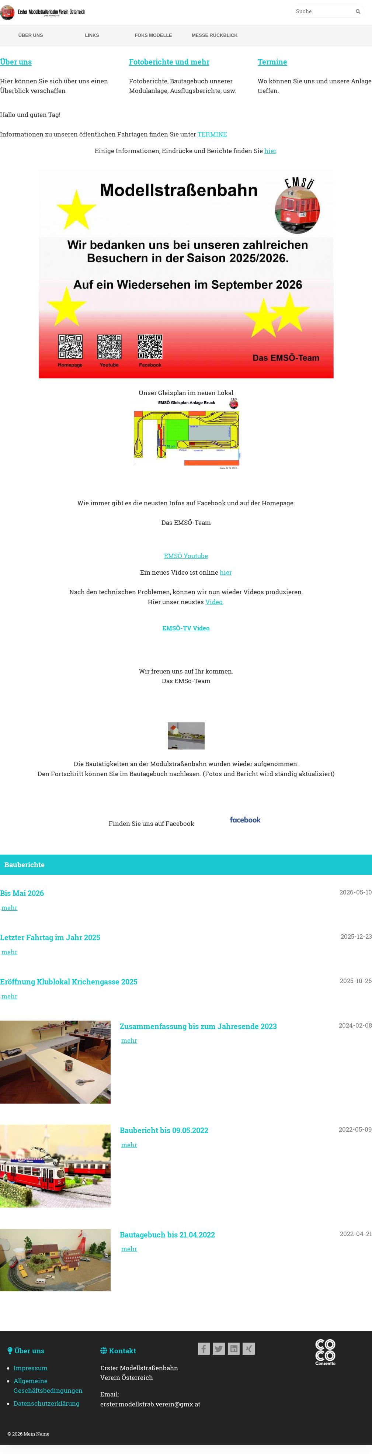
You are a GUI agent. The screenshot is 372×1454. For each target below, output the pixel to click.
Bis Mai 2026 (22, 893)
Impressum (31, 1368)
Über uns (30, 35)
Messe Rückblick (214, 35)
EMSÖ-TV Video (186, 628)
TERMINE (212, 134)
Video (214, 602)
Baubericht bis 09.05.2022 (164, 1130)
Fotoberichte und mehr (169, 62)
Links (92, 35)
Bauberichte (24, 864)
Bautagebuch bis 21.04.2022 (167, 1234)
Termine (272, 62)
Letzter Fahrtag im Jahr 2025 (50, 937)
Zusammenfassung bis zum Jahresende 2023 (198, 1026)
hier (270, 151)
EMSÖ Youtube (186, 556)
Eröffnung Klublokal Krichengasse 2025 (69, 981)
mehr (9, 908)
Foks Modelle (153, 35)
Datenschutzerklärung (47, 1403)
